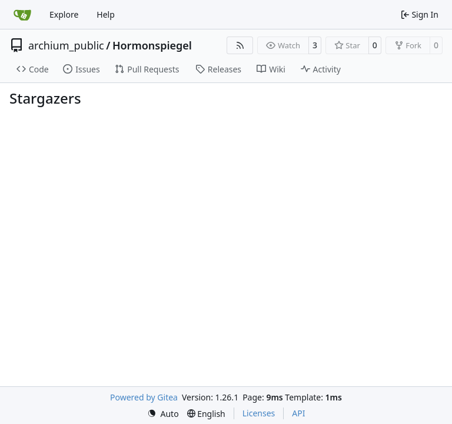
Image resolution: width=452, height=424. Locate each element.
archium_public (66, 45)
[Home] (22, 14)
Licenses (258, 413)
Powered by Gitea (144, 397)
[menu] (163, 413)
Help (106, 14)
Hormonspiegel (152, 45)
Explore (63, 14)
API (298, 413)
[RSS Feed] (240, 45)
